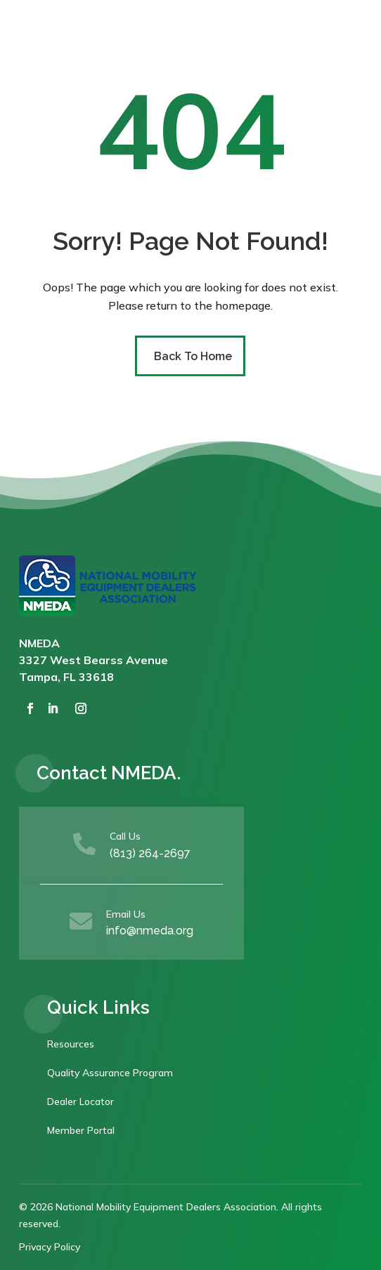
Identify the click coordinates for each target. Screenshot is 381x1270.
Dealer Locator (80, 1101)
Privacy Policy (49, 1247)
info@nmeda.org (149, 930)
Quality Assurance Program (110, 1072)
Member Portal (81, 1130)
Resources (70, 1044)
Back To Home (193, 356)
